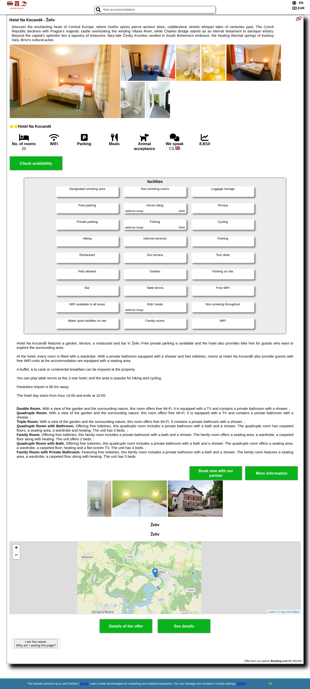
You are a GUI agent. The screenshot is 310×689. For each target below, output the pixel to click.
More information (271, 473)
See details (184, 626)
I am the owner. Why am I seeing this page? (36, 643)
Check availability (36, 163)
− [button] (16, 555)
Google (84, 683)
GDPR (241, 683)
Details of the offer (126, 626)
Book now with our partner (216, 473)
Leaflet (272, 611)
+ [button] (16, 548)
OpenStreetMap (289, 611)
